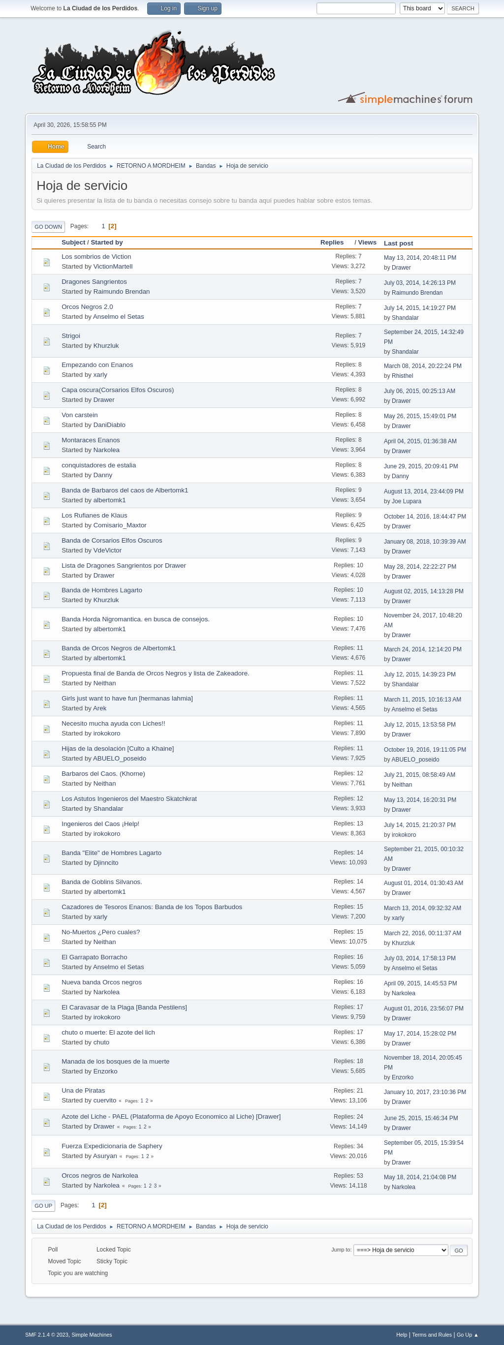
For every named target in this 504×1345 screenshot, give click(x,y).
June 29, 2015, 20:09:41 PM (421, 466)
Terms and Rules (432, 1335)
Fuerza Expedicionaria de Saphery (112, 1146)
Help (401, 1335)
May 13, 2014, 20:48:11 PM (420, 257)
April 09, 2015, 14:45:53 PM (420, 983)
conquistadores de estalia (99, 465)
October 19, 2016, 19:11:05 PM (425, 749)
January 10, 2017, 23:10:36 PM (425, 1092)
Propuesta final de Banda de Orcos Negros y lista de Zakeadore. (156, 673)
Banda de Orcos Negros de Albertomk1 (119, 648)
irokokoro (107, 733)
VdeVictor (108, 550)
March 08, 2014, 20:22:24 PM (423, 366)
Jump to (340, 1250)
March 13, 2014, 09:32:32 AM (422, 908)
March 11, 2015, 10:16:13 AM (422, 699)
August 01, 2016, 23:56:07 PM (424, 1008)
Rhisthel (402, 375)
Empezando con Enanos (97, 364)
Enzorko (106, 1071)
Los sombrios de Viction (96, 256)
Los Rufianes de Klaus (94, 515)
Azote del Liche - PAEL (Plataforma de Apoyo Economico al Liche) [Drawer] (171, 1116)
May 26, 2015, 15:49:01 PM (420, 416)
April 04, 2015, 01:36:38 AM (420, 441)
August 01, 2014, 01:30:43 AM (423, 883)
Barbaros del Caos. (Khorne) (103, 773)
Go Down (48, 227)
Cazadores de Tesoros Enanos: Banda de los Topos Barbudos (152, 907)
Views (367, 242)
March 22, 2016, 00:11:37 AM (422, 933)
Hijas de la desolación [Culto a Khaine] (118, 748)
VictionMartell (113, 266)
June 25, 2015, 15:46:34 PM (421, 1118)
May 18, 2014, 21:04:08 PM (420, 1177)
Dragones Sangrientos (94, 281)
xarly (100, 374)
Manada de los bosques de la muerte (115, 1061)
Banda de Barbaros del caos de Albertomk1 (125, 490)
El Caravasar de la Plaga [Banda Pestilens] (124, 1007)
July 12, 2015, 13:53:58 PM (420, 724)
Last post (398, 243)
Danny (103, 475)
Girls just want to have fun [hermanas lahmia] (127, 698)
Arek (99, 708)
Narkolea (107, 450)
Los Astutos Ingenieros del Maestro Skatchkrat (129, 798)
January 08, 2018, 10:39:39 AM (425, 541)
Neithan (105, 683)
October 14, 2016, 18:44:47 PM (425, 516)
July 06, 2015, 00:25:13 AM (419, 391)
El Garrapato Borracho (94, 957)
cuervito (105, 1100)
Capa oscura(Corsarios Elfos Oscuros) (118, 390)
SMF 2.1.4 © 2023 (46, 1335)
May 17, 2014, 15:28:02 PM (420, 1033)
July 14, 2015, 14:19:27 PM (420, 308)
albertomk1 (110, 500)
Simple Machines (92, 1335)
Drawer (401, 267)
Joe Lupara (406, 501)
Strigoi (71, 335)
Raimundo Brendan (122, 291)
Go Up (43, 1206)
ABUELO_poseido (119, 758)
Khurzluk (106, 345)
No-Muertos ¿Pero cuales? (101, 932)
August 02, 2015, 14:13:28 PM (424, 591)
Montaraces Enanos (91, 440)
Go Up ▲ (468, 1335)
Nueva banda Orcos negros (102, 982)
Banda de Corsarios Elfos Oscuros (112, 540)
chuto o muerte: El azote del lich (108, 1032)
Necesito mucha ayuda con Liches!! (113, 723)
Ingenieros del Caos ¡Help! (100, 823)
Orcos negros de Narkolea (100, 1175)
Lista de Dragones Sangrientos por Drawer (124, 565)
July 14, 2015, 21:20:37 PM (420, 825)
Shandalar (405, 317)
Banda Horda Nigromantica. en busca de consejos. (136, 619)
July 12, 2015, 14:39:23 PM (420, 674)
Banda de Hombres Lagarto (102, 590)
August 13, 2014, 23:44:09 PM (424, 491)
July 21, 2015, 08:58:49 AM (419, 774)
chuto (102, 1042)
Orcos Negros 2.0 (87, 306)
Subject (73, 242)
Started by (107, 242)
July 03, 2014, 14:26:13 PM (420, 282)
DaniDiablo (110, 424)
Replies (336, 242)
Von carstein (79, 415)
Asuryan (105, 1156)
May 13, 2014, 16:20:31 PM (420, 799)
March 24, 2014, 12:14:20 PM (423, 649)
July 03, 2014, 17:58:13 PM (420, 958)
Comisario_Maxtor (120, 525)
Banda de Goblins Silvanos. (102, 882)
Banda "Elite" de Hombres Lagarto (111, 852)
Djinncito (106, 862)
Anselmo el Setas (118, 316)
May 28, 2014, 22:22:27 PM (420, 566)
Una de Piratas (83, 1090)
